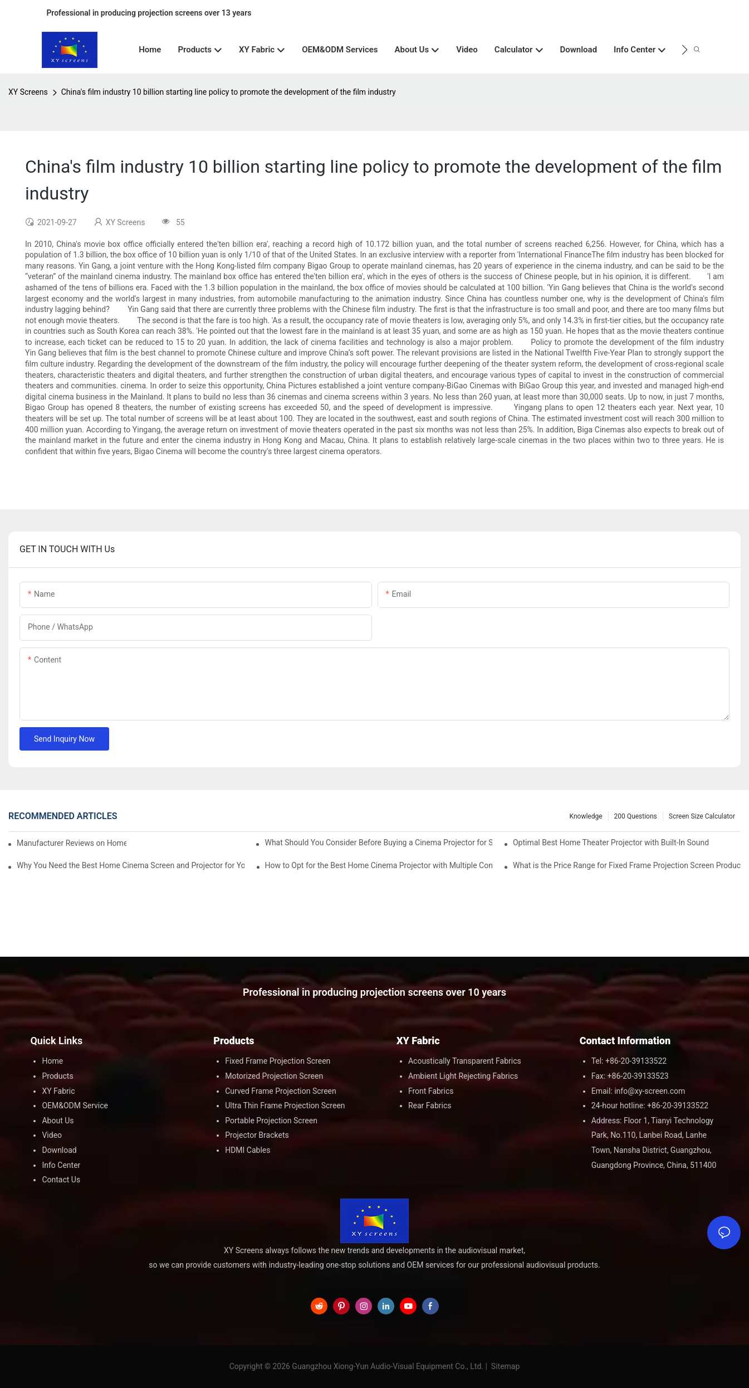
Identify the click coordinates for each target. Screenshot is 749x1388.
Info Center (61, 1165)
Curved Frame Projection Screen (280, 1091)
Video (52, 1135)
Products (57, 1076)
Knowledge (586, 816)
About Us (58, 1120)
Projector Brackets (257, 1135)
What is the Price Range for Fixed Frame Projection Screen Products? (627, 865)
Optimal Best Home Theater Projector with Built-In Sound (611, 842)
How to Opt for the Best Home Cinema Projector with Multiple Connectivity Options (379, 865)
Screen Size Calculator (702, 816)
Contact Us (61, 1179)
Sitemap (504, 1366)
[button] (685, 50)
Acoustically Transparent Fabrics (464, 1060)
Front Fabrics (431, 1091)
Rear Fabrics (430, 1105)
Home (52, 1060)
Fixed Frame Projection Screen (277, 1060)
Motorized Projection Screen (274, 1076)
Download (59, 1150)
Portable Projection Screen (271, 1120)
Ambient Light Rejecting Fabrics (463, 1076)
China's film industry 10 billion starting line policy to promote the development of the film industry (228, 91)
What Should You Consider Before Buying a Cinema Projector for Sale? (378, 842)
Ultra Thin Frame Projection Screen (285, 1105)
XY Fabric (58, 1091)
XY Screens (28, 91)
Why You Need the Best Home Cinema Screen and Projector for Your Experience (130, 865)
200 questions (635, 816)
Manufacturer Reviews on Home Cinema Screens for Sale (71, 843)
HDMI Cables (247, 1150)
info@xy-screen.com (649, 1091)
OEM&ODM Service (75, 1105)
